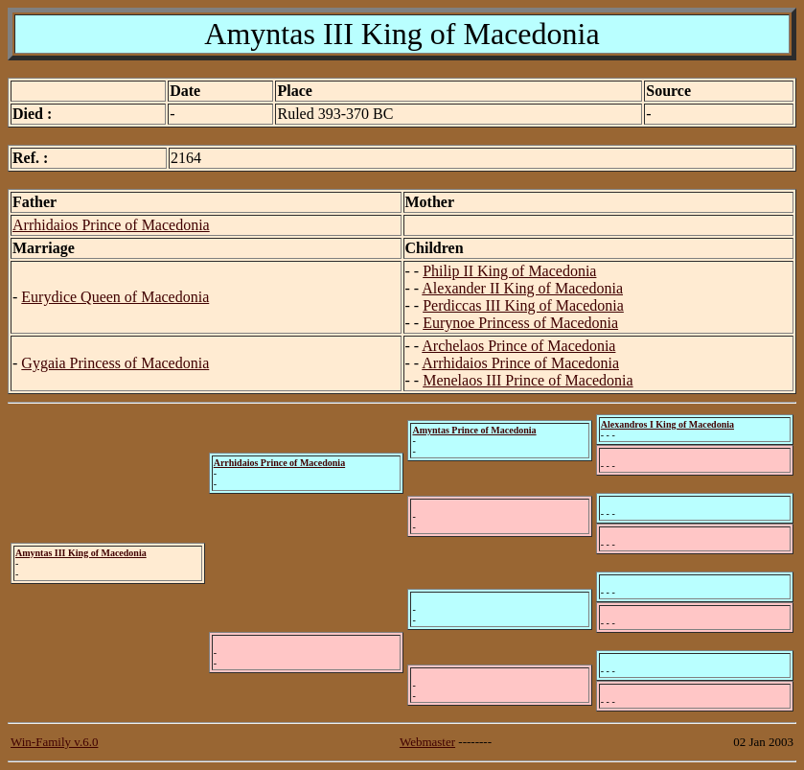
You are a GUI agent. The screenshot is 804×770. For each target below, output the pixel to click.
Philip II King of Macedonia (509, 271)
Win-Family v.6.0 (54, 742)
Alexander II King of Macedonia (522, 288)
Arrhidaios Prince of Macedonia (111, 225)
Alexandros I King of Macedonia (667, 424)
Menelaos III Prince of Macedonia (527, 380)
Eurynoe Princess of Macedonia (520, 323)
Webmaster (427, 742)
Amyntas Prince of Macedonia (474, 430)
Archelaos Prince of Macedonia (518, 346)
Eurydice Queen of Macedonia (115, 297)
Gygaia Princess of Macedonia (115, 363)
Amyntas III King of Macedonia (81, 553)
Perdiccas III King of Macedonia (523, 305)
